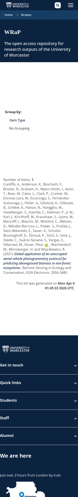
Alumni (39, 436)
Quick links (39, 383)
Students (39, 400)
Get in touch (39, 365)
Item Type (17, 120)
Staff (39, 418)
